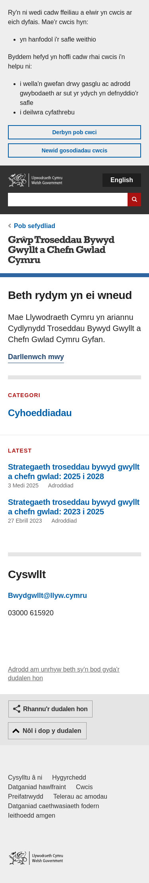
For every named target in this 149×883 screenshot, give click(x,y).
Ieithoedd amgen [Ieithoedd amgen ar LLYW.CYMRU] (31, 815)
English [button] (121, 180)
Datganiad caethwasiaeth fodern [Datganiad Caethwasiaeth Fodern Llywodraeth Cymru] (53, 806)
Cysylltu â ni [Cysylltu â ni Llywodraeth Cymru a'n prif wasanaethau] (25, 777)
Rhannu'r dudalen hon (55, 709)
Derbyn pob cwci (74, 132)
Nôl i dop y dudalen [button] (52, 730)
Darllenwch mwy (36, 358)
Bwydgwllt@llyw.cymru (47, 595)
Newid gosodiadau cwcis (75, 150)
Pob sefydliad (34, 226)
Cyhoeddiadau (40, 412)
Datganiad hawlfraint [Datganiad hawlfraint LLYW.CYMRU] (37, 787)
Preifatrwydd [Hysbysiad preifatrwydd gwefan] (25, 796)
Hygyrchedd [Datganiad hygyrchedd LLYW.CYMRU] (69, 777)
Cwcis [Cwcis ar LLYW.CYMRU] (84, 787)
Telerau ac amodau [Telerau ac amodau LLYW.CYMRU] (80, 796)
